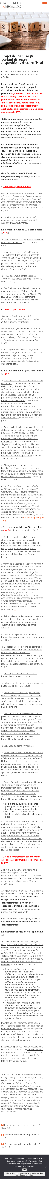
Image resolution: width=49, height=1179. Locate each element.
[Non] (45, 1167)
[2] (16, 166)
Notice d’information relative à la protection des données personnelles (24, 1174)
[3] (2, 1144)
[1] (26, 137)
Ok (24, 1170)
